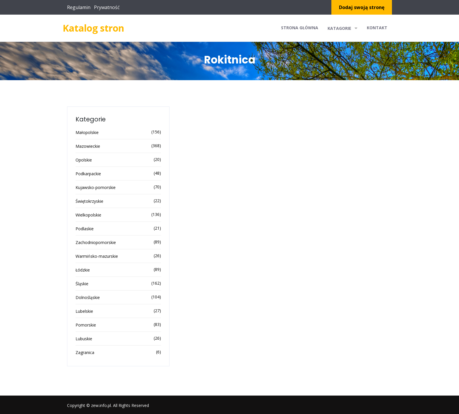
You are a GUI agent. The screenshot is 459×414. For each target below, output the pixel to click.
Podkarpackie (88, 173)
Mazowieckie (88, 146)
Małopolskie (87, 132)
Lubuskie (84, 338)
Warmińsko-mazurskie (97, 256)
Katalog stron (93, 28)
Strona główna (299, 27)
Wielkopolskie (88, 215)
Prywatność (107, 7)
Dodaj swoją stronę (361, 7)
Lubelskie (84, 311)
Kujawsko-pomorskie (96, 187)
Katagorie (342, 28)
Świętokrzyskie (89, 201)
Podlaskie (85, 228)
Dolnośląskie (88, 297)
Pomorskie (86, 325)
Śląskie (82, 283)
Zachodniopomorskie (96, 242)
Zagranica (85, 352)
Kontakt (377, 27)
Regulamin (78, 7)
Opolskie (84, 160)
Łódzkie (83, 270)
